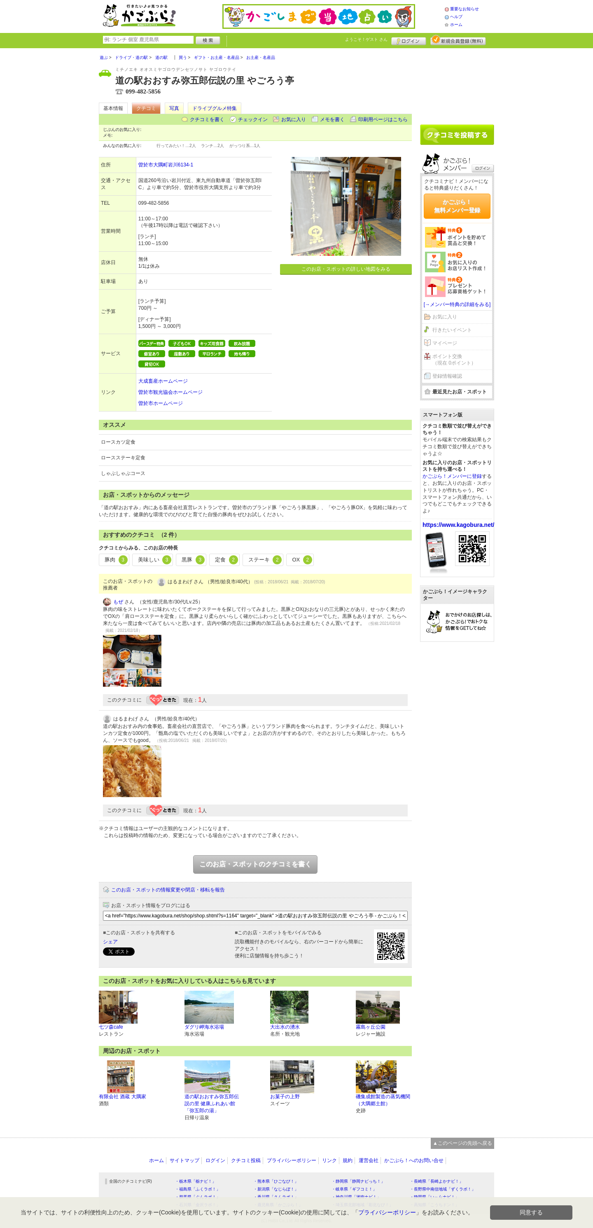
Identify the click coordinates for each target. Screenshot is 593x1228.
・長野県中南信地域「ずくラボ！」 (443, 1189)
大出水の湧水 (285, 1027)
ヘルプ (456, 16)
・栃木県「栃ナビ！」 (195, 1181)
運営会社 (368, 1160)
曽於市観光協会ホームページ (170, 392)
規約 (348, 1160)
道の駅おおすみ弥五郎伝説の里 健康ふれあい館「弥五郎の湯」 (211, 1103)
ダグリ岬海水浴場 (204, 1027)
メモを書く (332, 119)
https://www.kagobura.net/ (459, 525)
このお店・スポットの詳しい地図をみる (345, 269)
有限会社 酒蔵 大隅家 (122, 1096)
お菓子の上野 (285, 1096)
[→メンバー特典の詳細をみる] (457, 304)
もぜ (118, 602)
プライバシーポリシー (291, 1160)
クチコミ (146, 108)
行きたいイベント (452, 330)
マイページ (444, 343)
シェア (110, 942)
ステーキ (265, 559)
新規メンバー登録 (458, 40)
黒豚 (193, 559)
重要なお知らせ (464, 9)
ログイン (408, 40)
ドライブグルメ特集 (214, 108)
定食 (226, 559)
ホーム (456, 24)
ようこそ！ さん (366, 39)
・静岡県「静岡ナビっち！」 (358, 1181)
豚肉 (116, 559)
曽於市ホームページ (160, 403)
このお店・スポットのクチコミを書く (255, 864)
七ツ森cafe (111, 1027)
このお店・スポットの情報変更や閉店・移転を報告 (168, 890)
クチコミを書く (207, 119)
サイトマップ (184, 1160)
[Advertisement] (457, 83)
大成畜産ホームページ (163, 381)
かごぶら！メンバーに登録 (452, 476)
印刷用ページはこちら (383, 119)
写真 (174, 108)
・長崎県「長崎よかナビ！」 (436, 1181)
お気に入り (293, 119)
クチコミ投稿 (246, 1160)
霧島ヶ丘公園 (370, 1027)
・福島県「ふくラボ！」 (197, 1189)
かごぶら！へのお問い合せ (414, 1160)
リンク (329, 1160)
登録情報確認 (447, 376)
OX (302, 559)
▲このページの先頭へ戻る (462, 1143)
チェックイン (253, 119)
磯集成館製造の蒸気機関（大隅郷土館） (383, 1100)
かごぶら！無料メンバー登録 (457, 206)
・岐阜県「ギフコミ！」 (354, 1189)
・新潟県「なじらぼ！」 (276, 1189)
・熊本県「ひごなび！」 (276, 1181)
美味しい (155, 559)
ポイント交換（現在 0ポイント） (454, 359)
